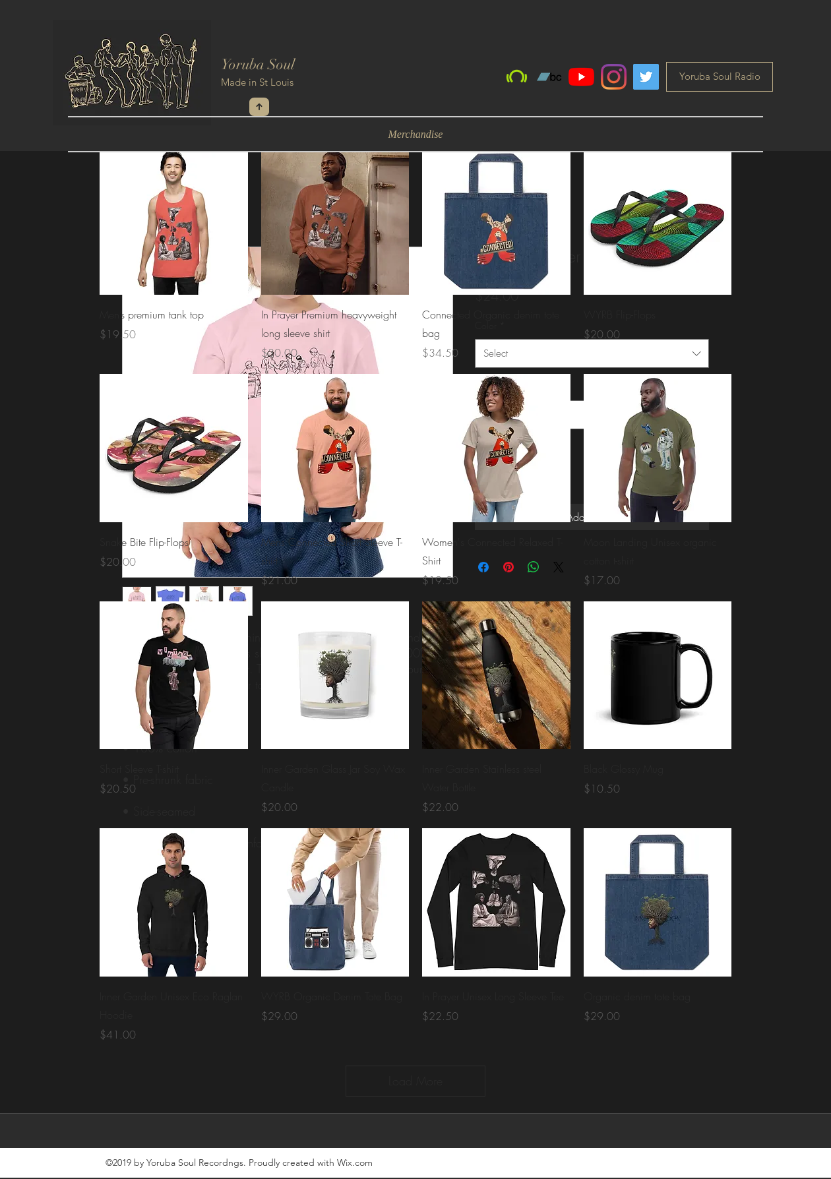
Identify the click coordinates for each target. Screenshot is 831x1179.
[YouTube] (581, 77)
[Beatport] (517, 77)
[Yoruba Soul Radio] (719, 77)
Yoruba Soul (258, 64)
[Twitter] (646, 77)
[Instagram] (614, 77)
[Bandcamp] (549, 77)
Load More (415, 1081)
